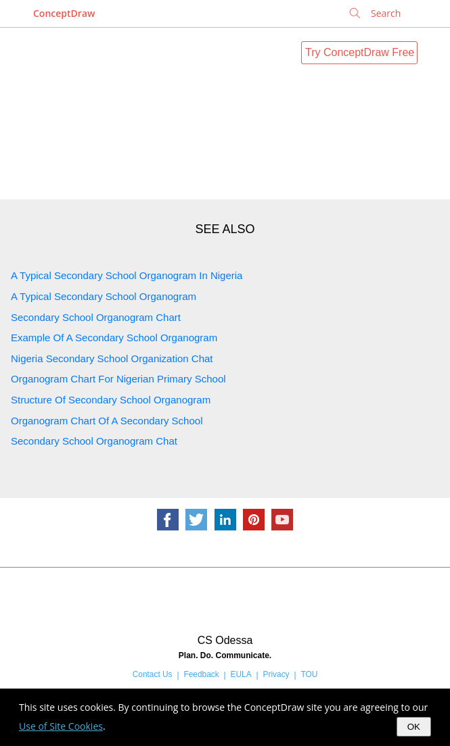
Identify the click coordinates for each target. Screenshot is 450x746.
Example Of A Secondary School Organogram (114, 337)
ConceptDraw (64, 13)
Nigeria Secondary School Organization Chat (112, 358)
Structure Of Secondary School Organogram (110, 399)
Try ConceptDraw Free (359, 52)
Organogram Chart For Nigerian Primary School (118, 378)
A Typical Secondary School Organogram (103, 296)
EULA (241, 674)
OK (413, 727)
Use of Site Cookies (61, 726)
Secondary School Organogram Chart (96, 317)
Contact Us (153, 674)
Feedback (201, 674)
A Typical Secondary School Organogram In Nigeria (126, 275)
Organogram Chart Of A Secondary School (106, 420)
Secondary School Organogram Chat (94, 441)
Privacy (276, 674)
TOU (308, 674)
